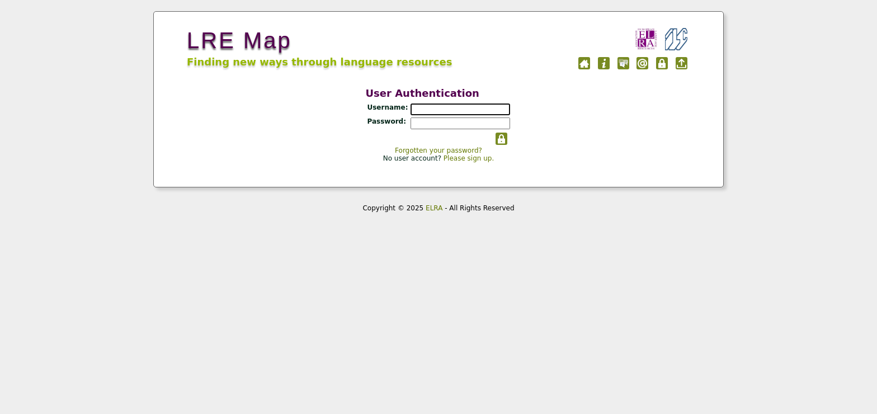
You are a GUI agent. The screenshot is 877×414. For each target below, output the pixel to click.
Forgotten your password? (438, 150)
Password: (386, 121)
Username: (387, 107)
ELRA (434, 208)
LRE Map (239, 40)
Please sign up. (469, 158)
